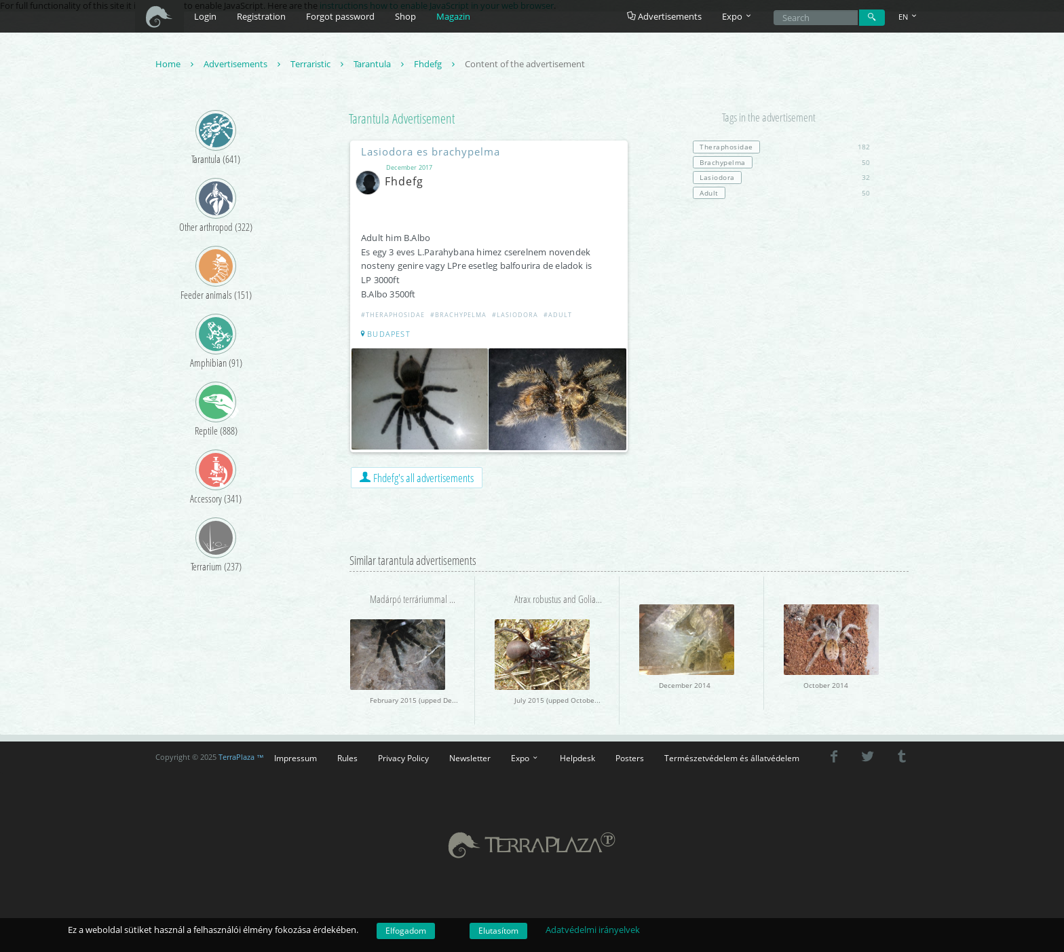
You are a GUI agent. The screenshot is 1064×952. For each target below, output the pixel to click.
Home (176, 64)
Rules (347, 757)
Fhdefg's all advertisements (417, 478)
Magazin (453, 16)
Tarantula (380, 64)
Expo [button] (737, 16)
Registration (261, 16)
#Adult (558, 314)
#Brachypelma (458, 314)
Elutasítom (498, 930)
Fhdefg (436, 64)
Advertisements (664, 16)
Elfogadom (405, 930)
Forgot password (340, 16)
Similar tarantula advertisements (412, 560)
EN (908, 17)
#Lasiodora (515, 314)
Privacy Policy (403, 757)
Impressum (295, 757)
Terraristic (318, 64)
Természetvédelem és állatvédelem (731, 757)
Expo (525, 757)
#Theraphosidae (393, 314)
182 (781, 147)
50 (781, 162)
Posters (629, 757)
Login (205, 16)
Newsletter (470, 757)
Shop (405, 16)
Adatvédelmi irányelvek (593, 929)
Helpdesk (577, 757)
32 (781, 177)
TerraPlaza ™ (241, 757)
